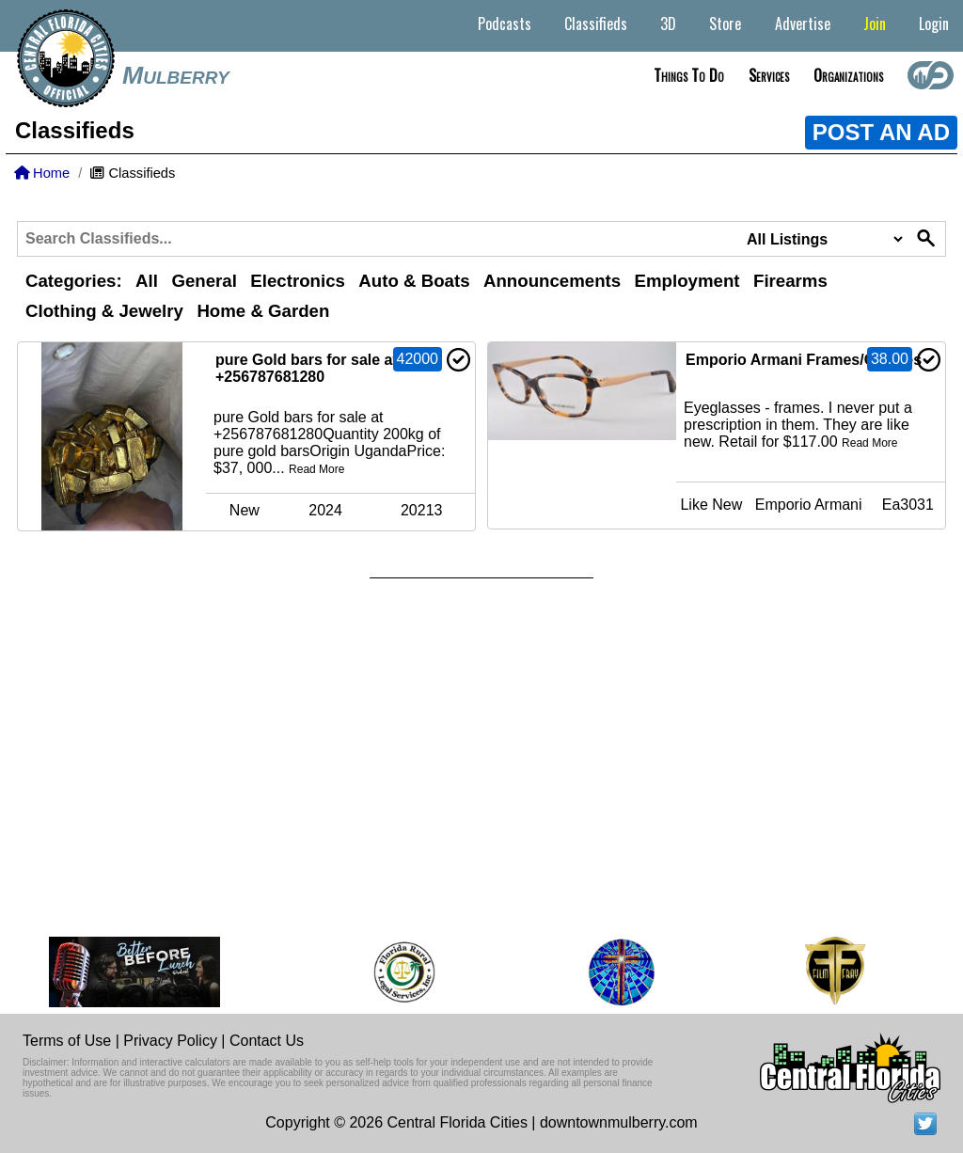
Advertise (802, 23)
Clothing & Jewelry (104, 311)
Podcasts (504, 23)
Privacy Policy (170, 1041)
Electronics (297, 281)
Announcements (552, 281)
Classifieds (595, 23)
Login (934, 23)
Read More (316, 469)
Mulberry (175, 75)
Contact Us (266, 1041)
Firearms (790, 281)
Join (874, 23)
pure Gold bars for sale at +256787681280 (306, 368)
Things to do (689, 75)
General (203, 281)
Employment (687, 281)
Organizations (848, 75)
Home (42, 173)
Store (725, 23)
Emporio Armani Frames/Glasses (804, 360)
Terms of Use (67, 1041)
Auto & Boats (413, 281)
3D (668, 23)
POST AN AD (881, 132)
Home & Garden (263, 311)
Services (769, 75)
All (146, 281)
